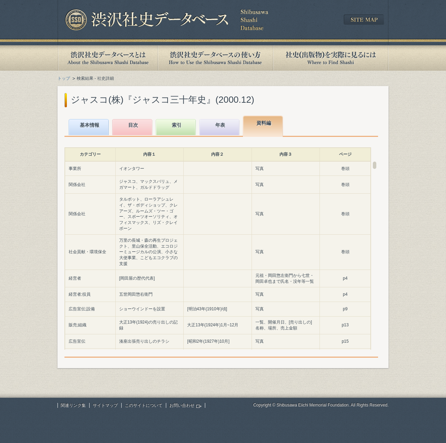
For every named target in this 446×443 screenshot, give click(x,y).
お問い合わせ (181, 405)
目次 (133, 125)
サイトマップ (105, 405)
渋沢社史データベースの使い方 (215, 58)
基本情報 (89, 125)
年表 (220, 125)
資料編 (263, 123)
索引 (177, 125)
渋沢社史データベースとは (107, 58)
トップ (63, 78)
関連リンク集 (73, 405)
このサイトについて (143, 405)
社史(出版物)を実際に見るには (331, 58)
